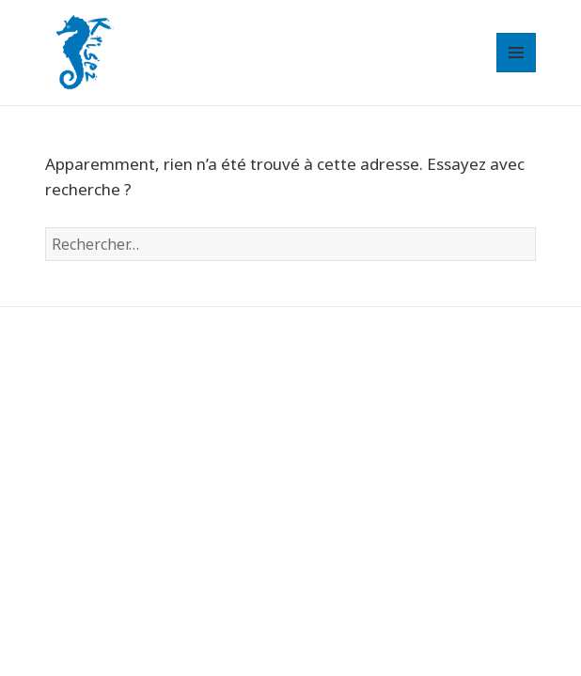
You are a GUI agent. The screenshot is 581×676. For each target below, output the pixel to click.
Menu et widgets (516, 71)
